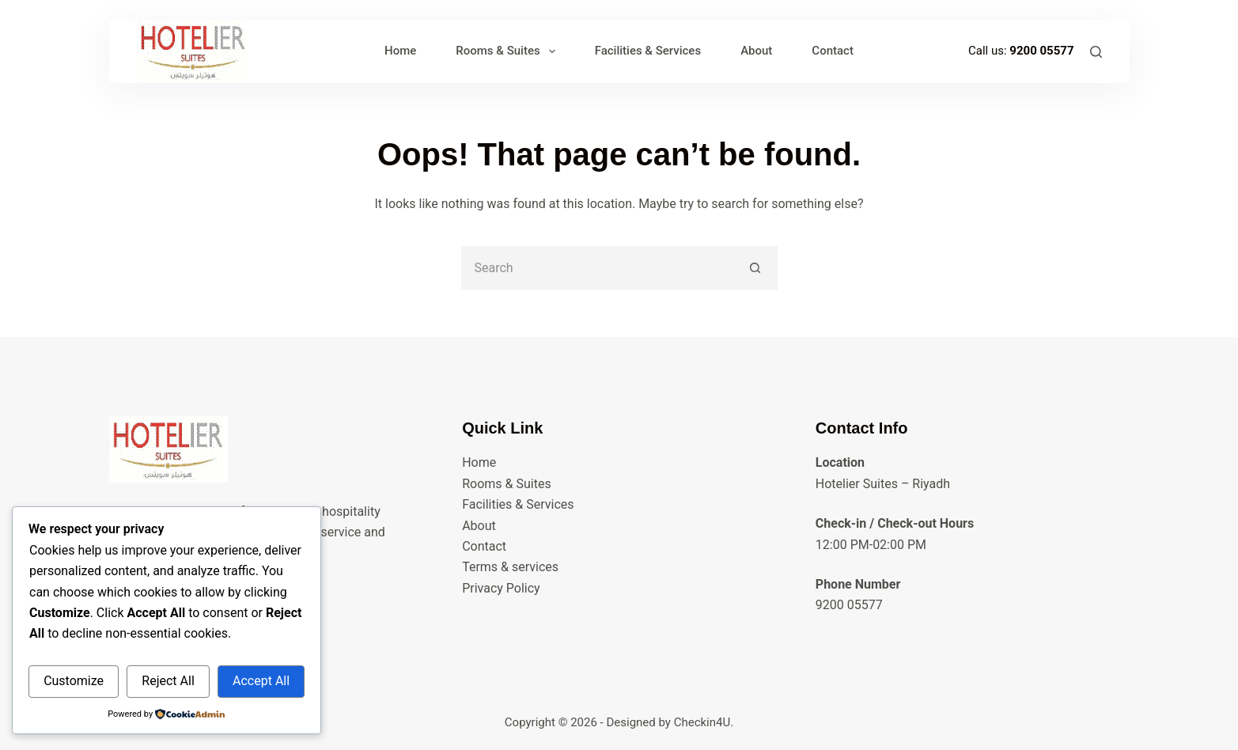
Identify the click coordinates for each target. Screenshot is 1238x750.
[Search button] (756, 268)
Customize (74, 680)
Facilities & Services (648, 51)
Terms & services (510, 566)
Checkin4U (702, 722)
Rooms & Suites (508, 51)
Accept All (261, 680)
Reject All (168, 680)
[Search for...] (597, 268)
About (756, 51)
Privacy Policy (501, 588)
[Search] (1096, 52)
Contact (833, 51)
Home (400, 51)
